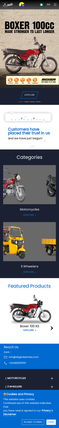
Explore (28, 330)
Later (51, 422)
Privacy (46, 411)
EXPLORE (29, 95)
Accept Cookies (33, 422)
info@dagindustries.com (24, 357)
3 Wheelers (29, 266)
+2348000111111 (17, 363)
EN (48, 4)
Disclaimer (9, 414)
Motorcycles (29, 209)
